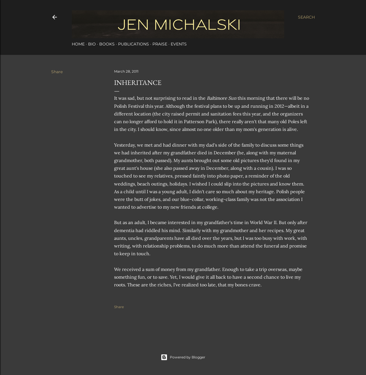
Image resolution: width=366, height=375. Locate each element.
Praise (159, 44)
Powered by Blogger (183, 357)
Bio (92, 44)
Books (107, 44)
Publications (133, 44)
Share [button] (57, 71)
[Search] (306, 17)
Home (78, 44)
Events (179, 44)
